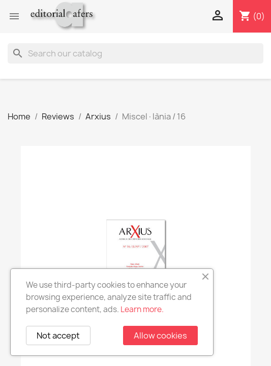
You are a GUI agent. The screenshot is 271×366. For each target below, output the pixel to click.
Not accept (58, 335)
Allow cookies (160, 335)
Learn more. (142, 309)
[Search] (135, 53)
